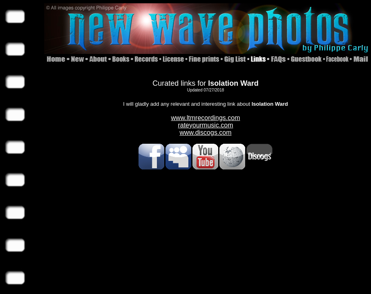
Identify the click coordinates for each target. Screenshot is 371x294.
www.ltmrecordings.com (205, 117)
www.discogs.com (205, 132)
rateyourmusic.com (205, 125)
